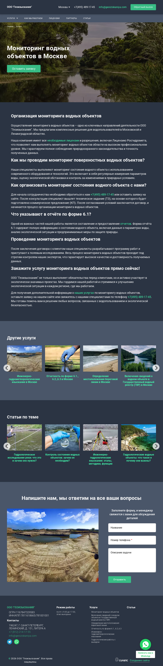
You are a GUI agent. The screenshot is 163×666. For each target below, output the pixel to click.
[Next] (155, 367)
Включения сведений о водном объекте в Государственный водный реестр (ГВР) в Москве (138, 380)
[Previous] (7, 367)
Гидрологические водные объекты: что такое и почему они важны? (138, 457)
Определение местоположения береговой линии (105, 624)
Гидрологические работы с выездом (103, 641)
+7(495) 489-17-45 (84, 7)
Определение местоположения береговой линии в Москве (100, 379)
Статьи (87, 18)
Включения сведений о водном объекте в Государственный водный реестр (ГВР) (105, 617)
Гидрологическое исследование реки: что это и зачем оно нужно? (24, 457)
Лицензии (54, 18)
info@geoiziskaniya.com (113, 7)
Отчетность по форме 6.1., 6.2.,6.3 (106, 629)
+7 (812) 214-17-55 (20, 631)
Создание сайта (140, 660)
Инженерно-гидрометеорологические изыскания (102, 634)
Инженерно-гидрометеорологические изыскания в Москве (24, 379)
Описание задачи (121, 552)
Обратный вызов (143, 7)
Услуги (11, 18)
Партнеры (71, 18)
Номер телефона (120, 540)
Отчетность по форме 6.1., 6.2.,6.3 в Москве (62, 378)
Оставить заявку (23, 68)
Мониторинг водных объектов (105, 612)
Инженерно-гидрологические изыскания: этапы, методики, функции (100, 459)
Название (116, 527)
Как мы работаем (33, 18)
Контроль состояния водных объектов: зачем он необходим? (62, 457)
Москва (63, 7)
